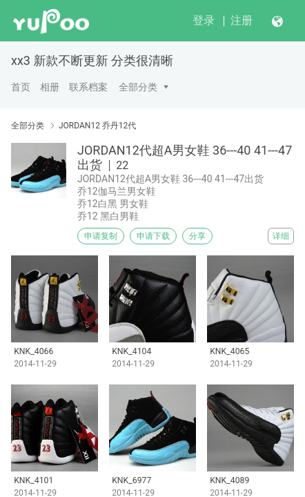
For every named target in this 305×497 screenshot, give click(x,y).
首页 (20, 86)
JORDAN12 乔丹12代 (97, 125)
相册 (49, 86)
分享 (197, 236)
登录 (204, 20)
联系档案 (88, 86)
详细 (281, 236)
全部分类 (138, 86)
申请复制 (100, 236)
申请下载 (153, 236)
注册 (241, 20)
